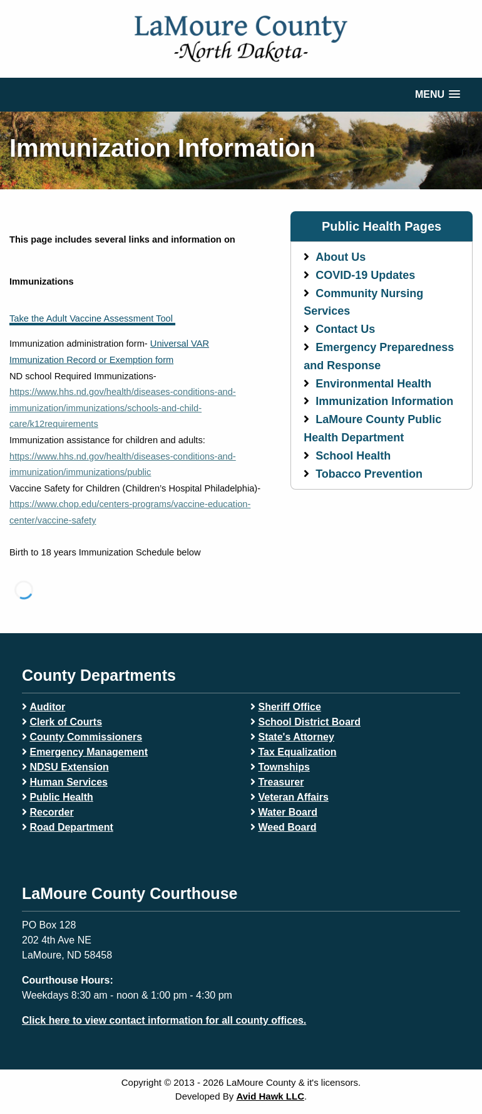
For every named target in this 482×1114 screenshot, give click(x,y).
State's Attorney (296, 737)
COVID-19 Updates (365, 275)
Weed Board (287, 827)
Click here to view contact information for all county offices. (164, 1020)
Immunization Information (384, 401)
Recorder (51, 812)
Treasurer (281, 782)
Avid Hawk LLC (270, 1096)
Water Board (287, 812)
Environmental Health (373, 383)
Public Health (61, 797)
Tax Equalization (297, 752)
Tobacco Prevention (369, 474)
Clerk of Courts (65, 722)
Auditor (47, 707)
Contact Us (345, 329)
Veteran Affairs (293, 797)
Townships (283, 767)
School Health (353, 455)
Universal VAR (179, 344)
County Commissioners (85, 737)
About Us (340, 257)
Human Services (68, 782)
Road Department (71, 827)
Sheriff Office (289, 707)
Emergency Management (88, 752)
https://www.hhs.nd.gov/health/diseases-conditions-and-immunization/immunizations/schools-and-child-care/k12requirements (122, 408)
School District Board (309, 722)
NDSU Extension (68, 767)
